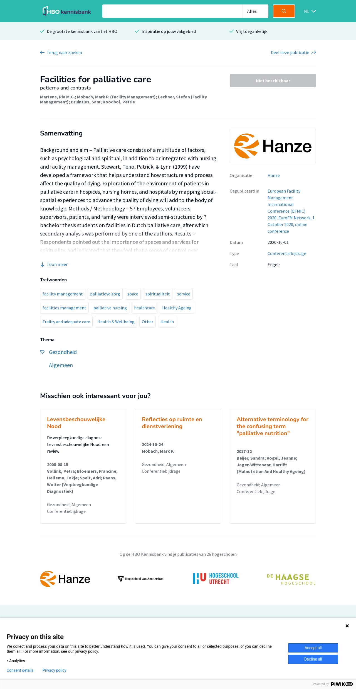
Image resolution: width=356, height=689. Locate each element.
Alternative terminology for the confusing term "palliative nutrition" (272, 426)
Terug (64, 52)
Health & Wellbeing (116, 321)
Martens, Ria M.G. (57, 97)
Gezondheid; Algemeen (69, 504)
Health (167, 321)
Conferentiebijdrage (287, 253)
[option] (178, 578)
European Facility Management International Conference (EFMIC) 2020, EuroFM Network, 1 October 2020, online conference (291, 211)
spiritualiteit (157, 294)
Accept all (313, 648)
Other (147, 321)
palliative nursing (110, 307)
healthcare (144, 307)
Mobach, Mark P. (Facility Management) (116, 97)
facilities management (64, 307)
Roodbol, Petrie (119, 102)
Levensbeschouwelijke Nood (76, 423)
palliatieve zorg (105, 294)
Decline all (313, 659)
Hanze (274, 175)
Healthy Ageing (177, 307)
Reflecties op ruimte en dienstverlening (172, 423)
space (132, 294)
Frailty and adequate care (66, 321)
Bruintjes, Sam (85, 102)
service (183, 294)
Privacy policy (54, 670)
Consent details (20, 670)
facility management (63, 294)
